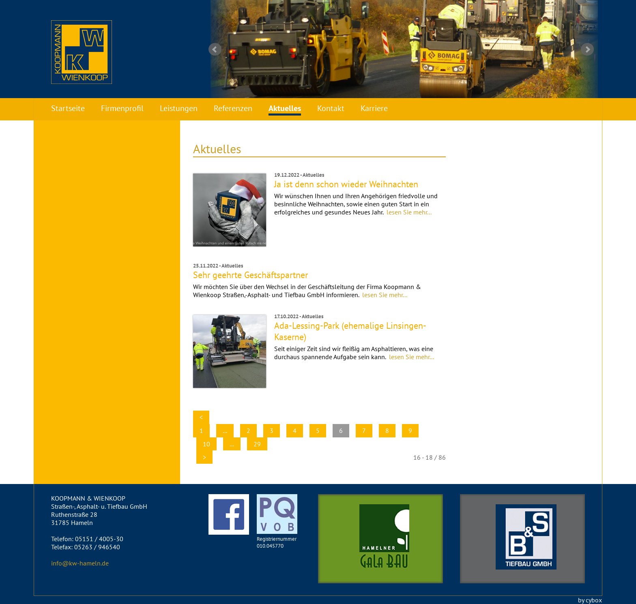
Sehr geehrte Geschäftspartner (250, 275)
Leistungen (179, 108)
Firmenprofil (122, 108)
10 (206, 444)
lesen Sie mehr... (409, 212)
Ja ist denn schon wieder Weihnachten (346, 184)
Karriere (374, 108)
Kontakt (330, 108)
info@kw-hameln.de (80, 563)
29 (257, 444)
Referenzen (233, 108)
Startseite (68, 108)
